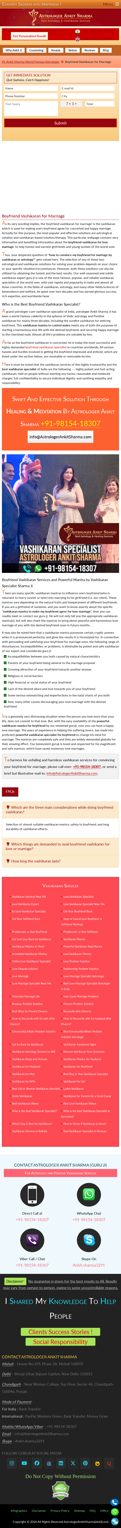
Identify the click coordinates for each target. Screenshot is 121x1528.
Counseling (36, 50)
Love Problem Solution (76, 961)
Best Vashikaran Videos (25, 1103)
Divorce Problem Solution (78, 1003)
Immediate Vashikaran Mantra (29, 954)
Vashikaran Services (60, 885)
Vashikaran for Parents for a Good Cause (87, 1096)
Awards (55, 50)
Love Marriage (20, 976)
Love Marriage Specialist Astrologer (83, 976)
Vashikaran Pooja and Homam (29, 1059)
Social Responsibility (60, 1341)
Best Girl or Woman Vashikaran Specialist (36, 1088)
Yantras (72, 50)
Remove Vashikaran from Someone (83, 1051)
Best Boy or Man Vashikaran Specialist (85, 1074)
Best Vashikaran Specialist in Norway (84, 1131)
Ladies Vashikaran (73, 1088)
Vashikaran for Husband (26, 1066)
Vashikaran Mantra (74, 939)
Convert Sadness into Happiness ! (60, 4)
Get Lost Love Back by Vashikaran (31, 939)
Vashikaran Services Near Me (29, 896)
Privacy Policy (60, 1510)
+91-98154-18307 (98, 31)
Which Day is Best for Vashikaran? (32, 1123)
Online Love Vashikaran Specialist (31, 961)
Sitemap (79, 1510)
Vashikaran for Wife (23, 1081)
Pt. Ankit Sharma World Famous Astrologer (30, 61)
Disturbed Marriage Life (26, 996)
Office (104, 1510)
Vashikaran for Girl (74, 1081)
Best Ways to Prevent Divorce (29, 1011)
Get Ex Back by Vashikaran (27, 1044)
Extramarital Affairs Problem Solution (34, 1031)
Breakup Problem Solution (27, 1003)
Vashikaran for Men (23, 1074)
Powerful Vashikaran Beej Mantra (82, 946)
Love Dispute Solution (25, 968)
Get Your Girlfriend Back (26, 918)
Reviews (90, 50)
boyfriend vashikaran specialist (46, 347)
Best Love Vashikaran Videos (79, 1103)
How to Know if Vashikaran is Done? (84, 1123)
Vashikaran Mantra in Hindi (28, 946)
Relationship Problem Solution (81, 968)
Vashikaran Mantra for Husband (82, 1059)
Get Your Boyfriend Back (77, 911)
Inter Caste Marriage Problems (81, 996)
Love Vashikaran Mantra (77, 954)
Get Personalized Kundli (29, 36)
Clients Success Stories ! (60, 1331)
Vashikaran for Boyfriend (77, 1066)
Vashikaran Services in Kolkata (29, 1131)
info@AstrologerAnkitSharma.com (29, 30)
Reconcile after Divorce (77, 1011)
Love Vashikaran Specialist (78, 896)
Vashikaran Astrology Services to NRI (33, 1051)
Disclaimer (39, 1510)
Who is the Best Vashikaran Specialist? (34, 1111)
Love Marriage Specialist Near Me (31, 983)
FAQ (93, 1510)
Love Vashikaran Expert (25, 904)
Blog (106, 50)
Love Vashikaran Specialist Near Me (84, 904)
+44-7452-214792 (98, 39)
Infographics (19, 1510)
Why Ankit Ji (14, 50)
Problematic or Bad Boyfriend (29, 931)
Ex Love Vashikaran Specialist (29, 911)
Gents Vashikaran (22, 1096)
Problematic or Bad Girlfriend (80, 931)
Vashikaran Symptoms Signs (79, 1044)
